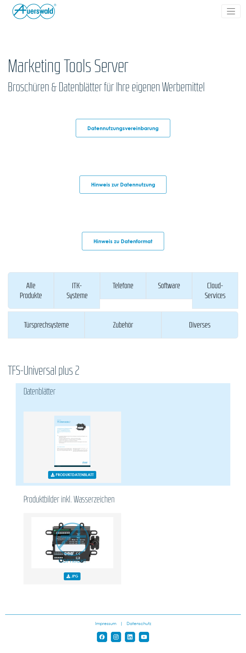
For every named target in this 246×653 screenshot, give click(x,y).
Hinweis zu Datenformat (123, 241)
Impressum (105, 623)
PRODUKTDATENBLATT (72, 474)
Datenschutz (139, 623)
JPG (72, 576)
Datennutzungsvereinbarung (123, 128)
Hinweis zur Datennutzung (123, 184)
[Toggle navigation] (231, 11)
